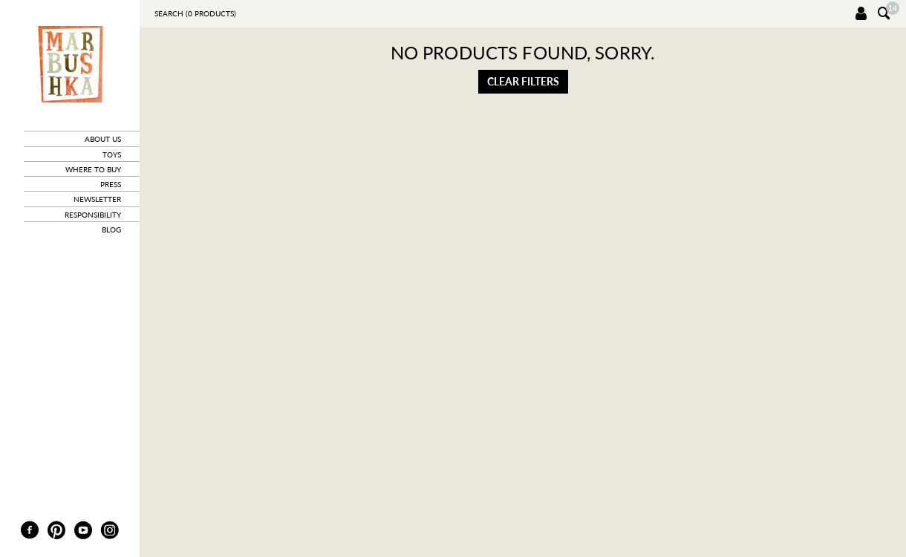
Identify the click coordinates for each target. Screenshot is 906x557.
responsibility (93, 214)
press (110, 184)
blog (111, 229)
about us (103, 138)
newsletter (97, 199)
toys (111, 154)
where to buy (93, 169)
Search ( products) (195, 13)
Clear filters (523, 81)
